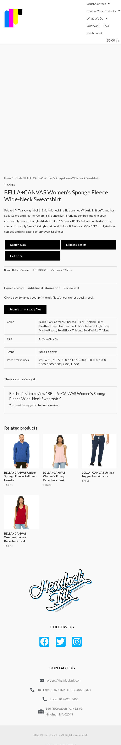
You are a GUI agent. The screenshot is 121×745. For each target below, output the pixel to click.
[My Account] (94, 33)
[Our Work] (93, 25)
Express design (76, 244)
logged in (31, 405)
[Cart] (113, 40)
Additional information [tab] (44, 288)
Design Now (18, 244)
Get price (16, 256)
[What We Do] (97, 18)
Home (7, 178)
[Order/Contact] (99, 3)
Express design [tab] (14, 288)
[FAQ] (106, 25)
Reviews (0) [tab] (71, 288)
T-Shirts (17, 178)
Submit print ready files (25, 309)
